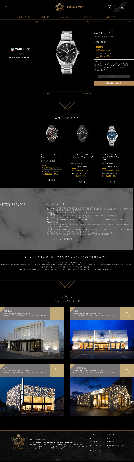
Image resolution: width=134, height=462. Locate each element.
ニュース (64, 17)
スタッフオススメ (87, 17)
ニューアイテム (68, 22)
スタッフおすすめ (95, 446)
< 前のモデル (47, 93)
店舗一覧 (45, 17)
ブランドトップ (112, 435)
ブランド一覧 (24, 17)
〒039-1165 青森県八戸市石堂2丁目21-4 (16, 371)
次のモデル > (87, 93)
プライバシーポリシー (97, 451)
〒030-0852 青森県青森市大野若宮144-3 (86, 314)
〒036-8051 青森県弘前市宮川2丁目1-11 (16, 314)
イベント (93, 438)
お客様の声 (110, 17)
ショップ (110, 438)
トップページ (94, 435)
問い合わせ (93, 442)
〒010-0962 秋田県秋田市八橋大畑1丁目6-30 (88, 371)
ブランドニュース (42, 22)
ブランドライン (92, 22)
